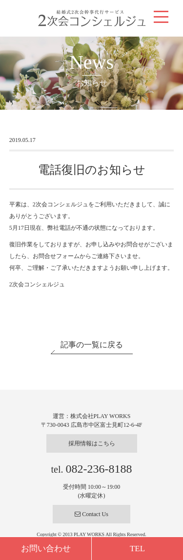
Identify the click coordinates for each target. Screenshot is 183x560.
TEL (137, 548)
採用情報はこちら (91, 443)
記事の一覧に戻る (92, 344)
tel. (91, 469)
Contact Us (91, 514)
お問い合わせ (46, 548)
